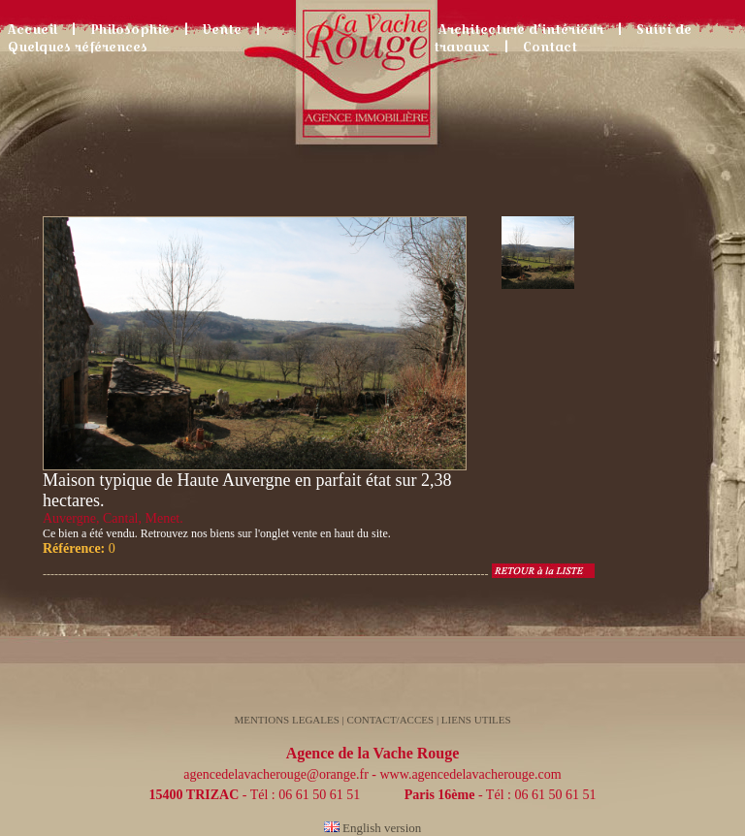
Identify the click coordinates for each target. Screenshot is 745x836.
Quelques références (77, 46)
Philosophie (130, 29)
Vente (222, 29)
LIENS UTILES (476, 719)
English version (373, 827)
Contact (550, 46)
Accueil (32, 29)
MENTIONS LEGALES (286, 719)
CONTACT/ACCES (392, 719)
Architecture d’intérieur (520, 29)
